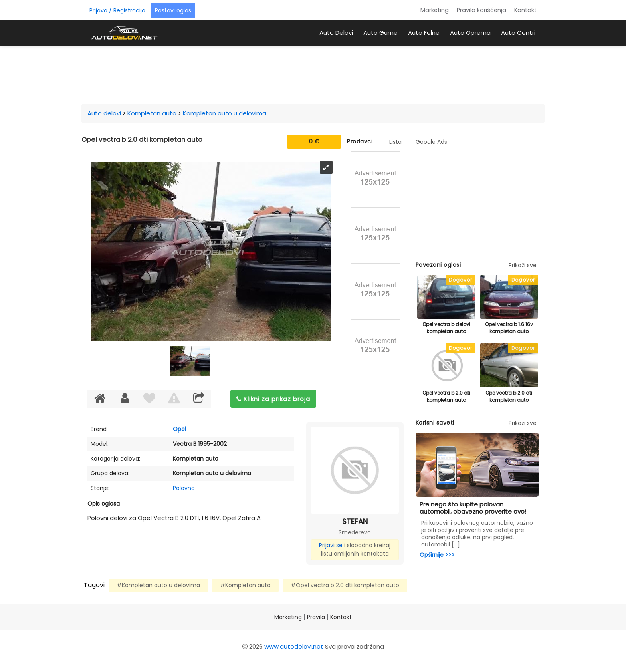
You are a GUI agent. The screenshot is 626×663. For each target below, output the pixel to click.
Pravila (316, 617)
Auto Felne (424, 32)
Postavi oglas (173, 10)
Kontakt (525, 10)
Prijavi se (331, 545)
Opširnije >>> (437, 555)
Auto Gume (380, 32)
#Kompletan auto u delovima (158, 585)
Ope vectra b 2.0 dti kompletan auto (508, 396)
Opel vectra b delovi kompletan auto (446, 328)
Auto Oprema (470, 32)
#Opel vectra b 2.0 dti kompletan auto (345, 585)
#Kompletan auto (245, 585)
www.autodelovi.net (293, 646)
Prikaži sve (523, 265)
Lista (395, 142)
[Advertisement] (313, 73)
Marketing (434, 10)
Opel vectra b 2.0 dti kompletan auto (446, 396)
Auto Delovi (336, 32)
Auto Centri (518, 32)
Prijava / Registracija (117, 10)
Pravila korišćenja (481, 10)
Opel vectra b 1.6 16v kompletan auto (509, 328)
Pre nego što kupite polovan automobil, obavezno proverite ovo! (473, 508)
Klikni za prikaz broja (273, 399)
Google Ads (431, 142)
